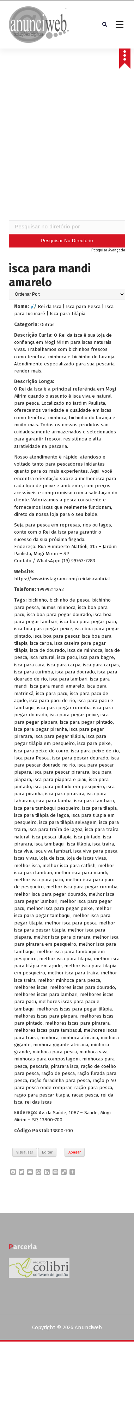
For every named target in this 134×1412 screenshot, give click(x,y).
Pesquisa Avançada (108, 251)
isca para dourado (75, 673)
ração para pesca (93, 1089)
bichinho (37, 601)
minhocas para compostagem (47, 1060)
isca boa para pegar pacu (88, 623)
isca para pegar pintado (86, 723)
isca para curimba (33, 673)
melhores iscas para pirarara (77, 1024)
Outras (47, 326)
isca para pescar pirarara (61, 773)
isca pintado (87, 838)
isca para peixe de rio (95, 752)
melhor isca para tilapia (65, 960)
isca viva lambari (53, 852)
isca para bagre (96, 659)
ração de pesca (58, 1074)
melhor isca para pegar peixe (60, 909)
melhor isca (27, 867)
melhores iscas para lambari (46, 995)
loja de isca (51, 859)
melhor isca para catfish (69, 867)
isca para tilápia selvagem (68, 823)
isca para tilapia (99, 809)
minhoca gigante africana (60, 1046)
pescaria (39, 1067)
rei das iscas (38, 1103)
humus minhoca (58, 608)
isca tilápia (78, 845)
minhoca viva (93, 1053)
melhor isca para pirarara (62, 938)
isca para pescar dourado (80, 759)
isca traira (103, 845)
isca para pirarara (64, 795)
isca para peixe (94, 745)
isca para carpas (101, 666)
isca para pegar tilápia (59, 737)
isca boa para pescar (56, 637)
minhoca (49, 1039)
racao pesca (85, 1096)
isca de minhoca (84, 651)
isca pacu (67, 659)
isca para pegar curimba (64, 709)
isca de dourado (47, 651)
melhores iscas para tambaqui (47, 1032)
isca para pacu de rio (52, 702)
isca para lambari (68, 680)
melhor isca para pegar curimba (81, 888)
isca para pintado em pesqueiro (69, 788)
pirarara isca (64, 1067)
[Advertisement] (66, 146)
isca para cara (29, 666)
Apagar (74, 1153)
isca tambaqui (50, 845)
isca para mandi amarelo (57, 687)
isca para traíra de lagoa (56, 831)
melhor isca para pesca (71, 924)
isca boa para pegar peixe (43, 630)
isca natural (42, 659)
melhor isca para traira (73, 974)
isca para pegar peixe (74, 716)
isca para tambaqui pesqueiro (47, 809)
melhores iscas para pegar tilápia (74, 1010)
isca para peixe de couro (41, 752)
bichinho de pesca (69, 601)
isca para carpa (63, 666)
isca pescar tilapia (52, 838)
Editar (47, 1153)
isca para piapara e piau (60, 781)
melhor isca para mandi (81, 874)
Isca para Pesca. (32, 759)
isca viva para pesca (95, 852)
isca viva (23, 852)
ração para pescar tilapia (41, 1096)
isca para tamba (54, 802)
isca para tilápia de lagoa (41, 816)
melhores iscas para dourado (82, 988)
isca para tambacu (94, 802)
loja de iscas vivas (86, 859)
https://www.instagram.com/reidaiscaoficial (62, 580)
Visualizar (24, 1153)
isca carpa (41, 644)
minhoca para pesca (54, 1053)
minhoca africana (79, 1039)
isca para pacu (51, 694)
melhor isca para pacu (38, 881)
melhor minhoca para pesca (69, 981)
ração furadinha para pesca (60, 1081)
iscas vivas (25, 859)
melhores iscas (31, 988)
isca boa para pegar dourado (59, 616)
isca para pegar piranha (40, 730)
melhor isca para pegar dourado (50, 895)
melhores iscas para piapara (46, 1017)
